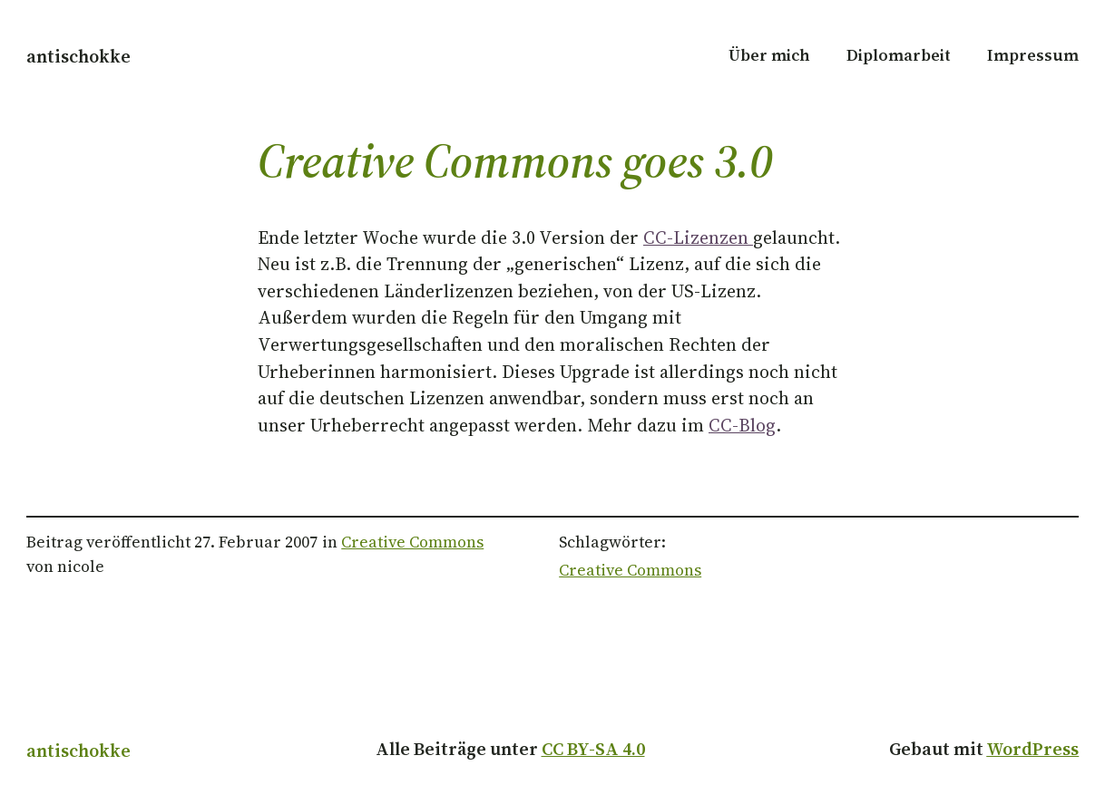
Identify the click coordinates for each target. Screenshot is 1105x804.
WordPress (1032, 749)
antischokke (78, 56)
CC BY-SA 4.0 (593, 749)
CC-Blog (742, 425)
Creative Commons (412, 542)
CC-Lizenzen (698, 238)
